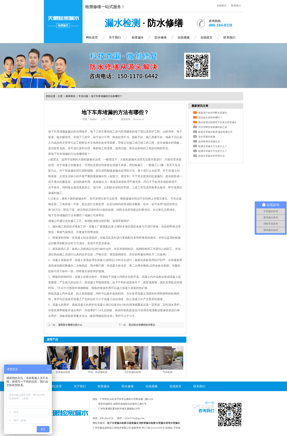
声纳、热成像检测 (97, 372)
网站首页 (92, 37)
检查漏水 (138, 37)
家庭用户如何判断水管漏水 (212, 112)
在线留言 (221, 5)
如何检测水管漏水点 (209, 141)
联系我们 (236, 5)
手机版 (177, 427)
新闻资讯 (70, 96)
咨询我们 (206, 410)
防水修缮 (161, 37)
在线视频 (184, 37)
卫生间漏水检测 (132, 372)
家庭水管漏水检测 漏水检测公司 (215, 132)
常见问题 (83, 96)
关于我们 (115, 37)
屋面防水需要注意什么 (70, 324)
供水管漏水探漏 (206, 136)
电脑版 (168, 427)
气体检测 (167, 372)
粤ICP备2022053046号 (153, 427)
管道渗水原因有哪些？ (210, 117)
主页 (60, 96)
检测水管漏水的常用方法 (211, 155)
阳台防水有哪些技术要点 (142, 324)
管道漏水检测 (63, 372)
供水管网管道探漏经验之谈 (212, 127)
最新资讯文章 (200, 105)
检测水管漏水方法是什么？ (212, 146)
